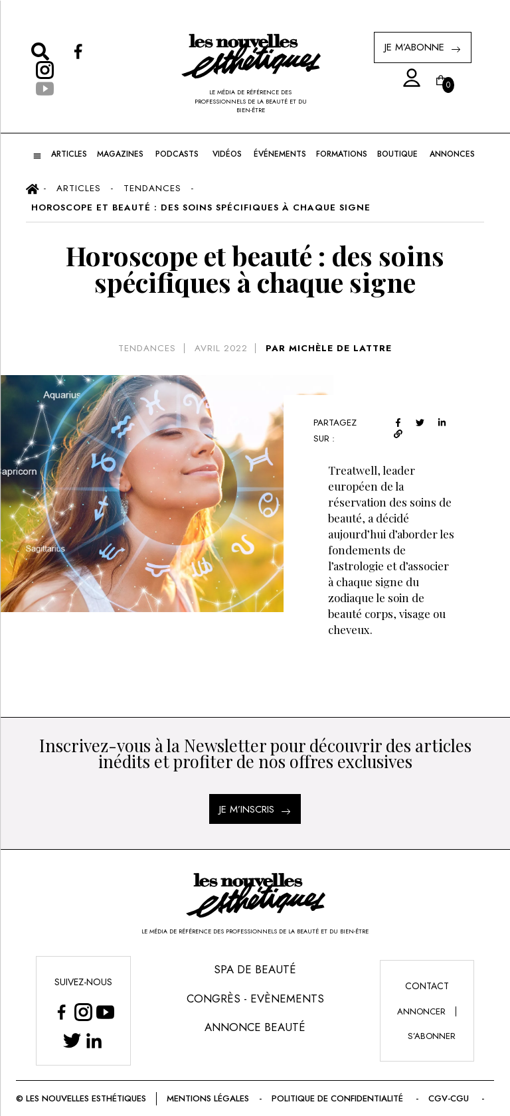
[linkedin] (442, 420)
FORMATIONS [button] (341, 154)
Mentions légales (208, 1098)
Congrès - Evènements (255, 998)
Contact (427, 986)
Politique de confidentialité (339, 1098)
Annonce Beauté (255, 1027)
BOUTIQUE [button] (397, 154)
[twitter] (420, 420)
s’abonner (432, 1036)
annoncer (421, 1011)
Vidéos (227, 154)
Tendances (147, 348)
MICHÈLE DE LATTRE (340, 348)
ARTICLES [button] (69, 154)
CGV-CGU (449, 1098)
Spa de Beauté (255, 969)
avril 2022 (221, 348)
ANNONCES (452, 154)
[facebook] (398, 420)
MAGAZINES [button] (120, 154)
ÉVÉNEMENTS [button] (280, 154)
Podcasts (177, 154)
